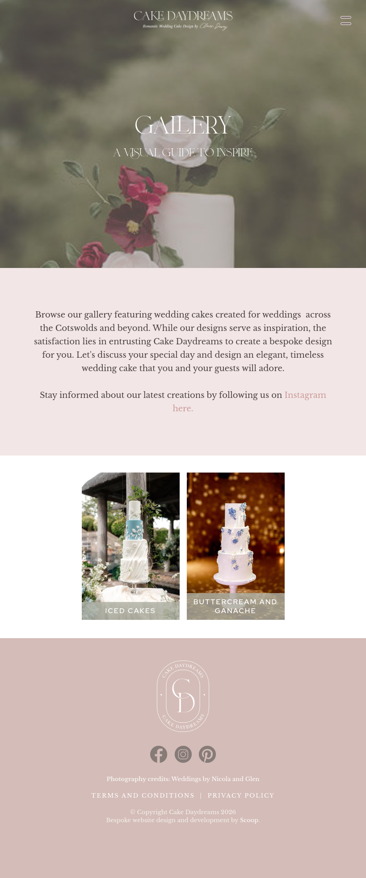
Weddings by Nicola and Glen (215, 779)
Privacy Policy (240, 795)
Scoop (249, 820)
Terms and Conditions (143, 795)
